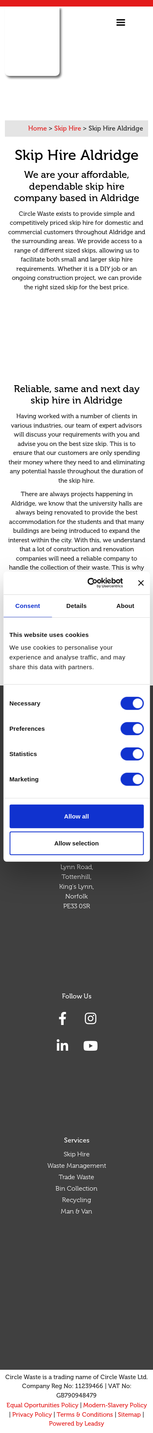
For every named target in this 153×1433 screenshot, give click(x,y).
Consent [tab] (27, 605)
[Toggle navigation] (120, 22)
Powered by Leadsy (76, 1423)
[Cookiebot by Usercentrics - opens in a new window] (91, 583)
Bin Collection (76, 1188)
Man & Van (76, 1211)
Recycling (76, 1200)
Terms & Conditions (85, 1414)
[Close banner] (141, 583)
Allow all (76, 816)
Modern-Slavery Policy (115, 1405)
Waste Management (76, 1165)
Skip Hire (77, 1154)
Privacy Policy (32, 1414)
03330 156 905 (67, 93)
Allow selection (76, 842)
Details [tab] (77, 605)
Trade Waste (76, 1177)
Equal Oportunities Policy (42, 1405)
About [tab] (125, 605)
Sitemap (129, 1414)
